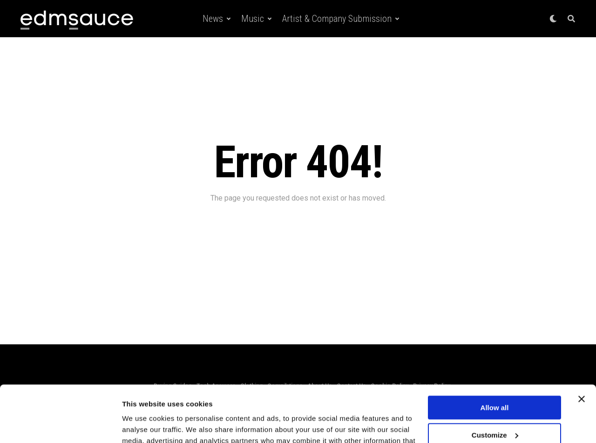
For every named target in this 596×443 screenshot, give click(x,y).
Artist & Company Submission (337, 18)
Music (252, 18)
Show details (143, 425)
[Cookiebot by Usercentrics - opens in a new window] (60, 425)
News (213, 18)
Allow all (495, 355)
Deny (494, 409)
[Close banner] (581, 346)
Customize (495, 382)
